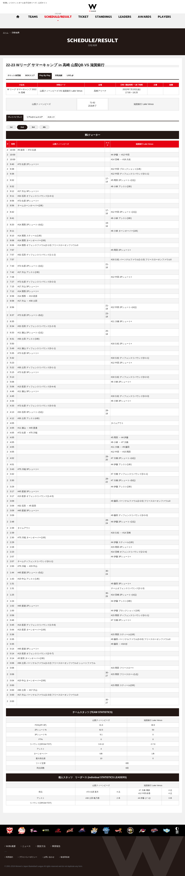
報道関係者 (65, 855)
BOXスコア (36, 75)
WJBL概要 (11, 844)
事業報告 (56, 844)
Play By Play (56, 75)
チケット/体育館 (16, 75)
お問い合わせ (49, 855)
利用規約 (9, 855)
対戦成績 (73, 75)
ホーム (5, 33)
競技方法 (41, 844)
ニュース (26, 844)
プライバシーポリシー (28, 855)
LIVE (87, 75)
